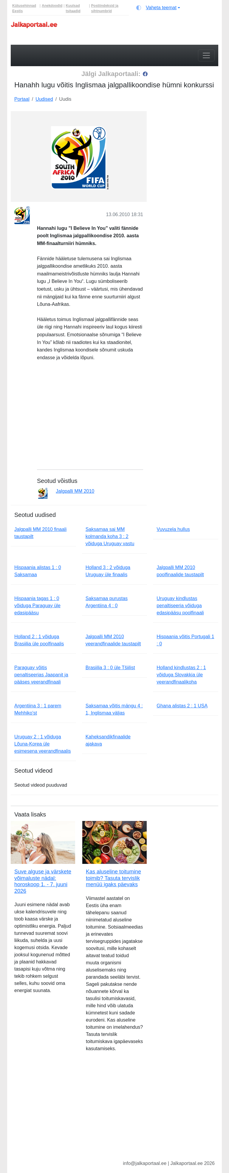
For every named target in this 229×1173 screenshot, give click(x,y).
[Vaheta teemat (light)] (158, 7)
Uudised (44, 99)
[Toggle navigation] (206, 55)
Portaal (22, 99)
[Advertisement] (186, 141)
